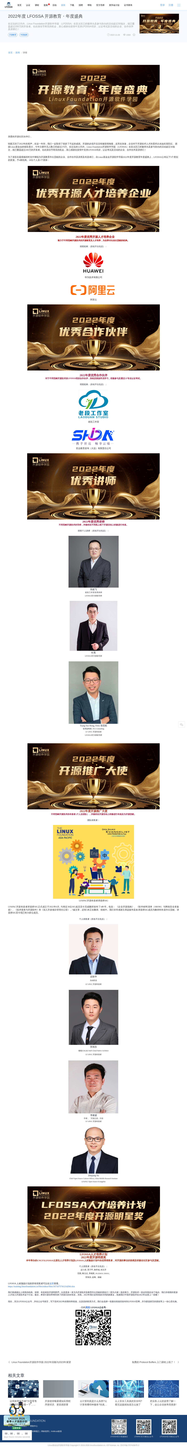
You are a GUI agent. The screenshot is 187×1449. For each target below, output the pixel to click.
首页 (19, 5)
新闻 (63, 5)
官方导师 (100, 5)
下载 (72, 5)
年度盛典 (23, 35)
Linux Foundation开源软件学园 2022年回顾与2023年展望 (39, 1362)
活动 (54, 5)
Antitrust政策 (56, 1431)
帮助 (90, 5)
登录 (162, 5)
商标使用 (45, 1431)
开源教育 (12, 35)
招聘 (81, 5)
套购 (46, 5)
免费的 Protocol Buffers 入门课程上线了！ (155, 1362)
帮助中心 (34, 1426)
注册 (171, 5)
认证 (28, 5)
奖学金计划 (114, 5)
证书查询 (128, 5)
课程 (37, 5)
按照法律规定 (33, 1431)
